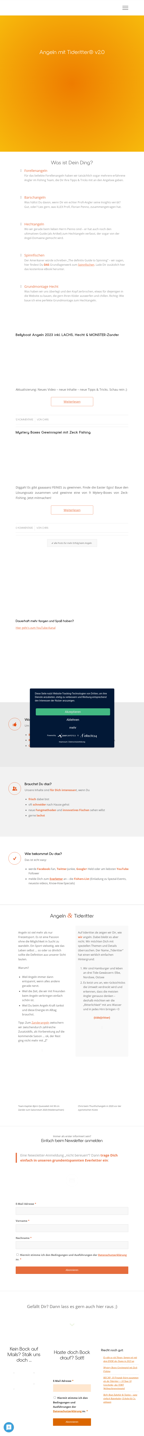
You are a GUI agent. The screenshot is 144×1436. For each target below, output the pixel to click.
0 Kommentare (24, 528)
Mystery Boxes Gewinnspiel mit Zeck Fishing (53, 432)
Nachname (24, 1238)
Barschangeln (35, 197)
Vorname (22, 1220)
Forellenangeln (35, 170)
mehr (72, 727)
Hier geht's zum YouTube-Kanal (36, 628)
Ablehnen (73, 719)
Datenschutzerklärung (112, 1255)
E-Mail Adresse (26, 1203)
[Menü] (123, 7)
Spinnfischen (34, 255)
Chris (45, 420)
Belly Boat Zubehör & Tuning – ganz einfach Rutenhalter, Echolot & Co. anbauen (120, 1399)
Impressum (63, 742)
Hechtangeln (34, 224)
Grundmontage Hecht (41, 286)
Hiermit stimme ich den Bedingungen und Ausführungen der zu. (71, 1257)
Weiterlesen (72, 401)
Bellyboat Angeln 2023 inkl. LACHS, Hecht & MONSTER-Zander (67, 335)
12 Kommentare (24, 420)
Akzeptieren (73, 712)
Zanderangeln (40, 1022)
